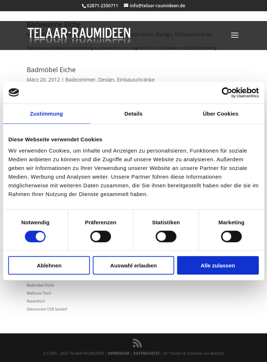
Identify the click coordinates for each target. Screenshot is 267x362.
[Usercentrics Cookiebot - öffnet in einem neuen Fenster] (227, 92)
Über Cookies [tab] (220, 113)
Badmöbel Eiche (51, 69)
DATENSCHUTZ (146, 353)
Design (106, 79)
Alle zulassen (218, 265)
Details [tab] (134, 113)
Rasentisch (36, 301)
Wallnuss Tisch (39, 293)
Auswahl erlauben (133, 265)
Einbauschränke (136, 79)
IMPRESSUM (118, 353)
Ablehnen (49, 265)
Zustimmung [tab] (46, 113)
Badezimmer (80, 79)
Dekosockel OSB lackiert (47, 309)
